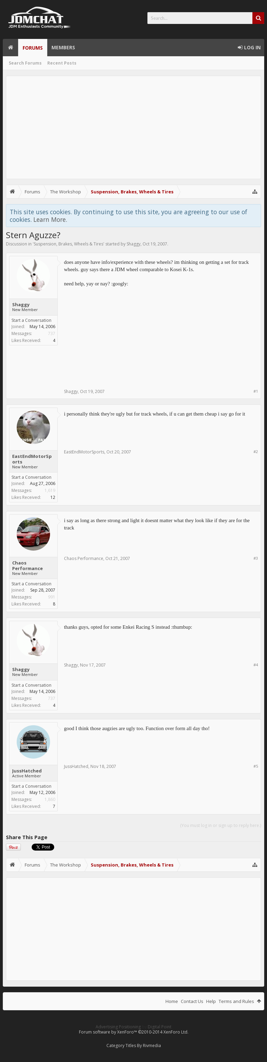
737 (51, 333)
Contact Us (192, 1001)
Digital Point (159, 1027)
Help (211, 1001)
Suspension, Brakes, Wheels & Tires (68, 244)
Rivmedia (152, 1045)
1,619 (49, 490)
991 (51, 597)
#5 (255, 766)
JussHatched (27, 770)
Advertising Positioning (118, 1027)
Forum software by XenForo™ (133, 1032)
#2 (255, 451)
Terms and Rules (236, 1001)
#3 (255, 558)
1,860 (49, 799)
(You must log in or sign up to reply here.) (220, 825)
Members (63, 47)
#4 (255, 664)
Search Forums (25, 63)
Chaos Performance (27, 565)
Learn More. (50, 219)
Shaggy (133, 244)
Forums (33, 47)
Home (10, 47)
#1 (255, 391)
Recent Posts (61, 63)
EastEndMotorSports (32, 459)
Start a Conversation (31, 320)
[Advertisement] (133, 127)
